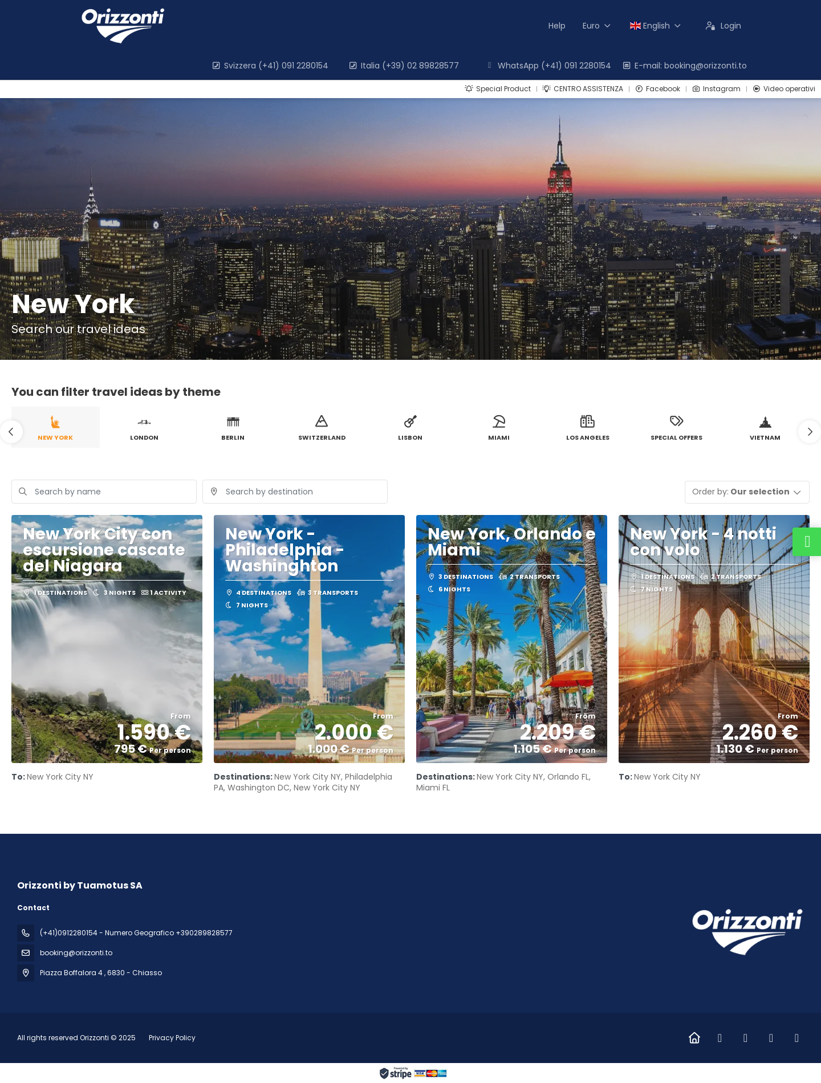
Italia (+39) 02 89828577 (403, 65)
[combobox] (295, 492)
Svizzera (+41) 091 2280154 (269, 65)
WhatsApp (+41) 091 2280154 (548, 65)
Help (557, 25)
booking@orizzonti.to (76, 953)
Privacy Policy (172, 1038)
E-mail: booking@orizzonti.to (684, 65)
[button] (11, 431)
